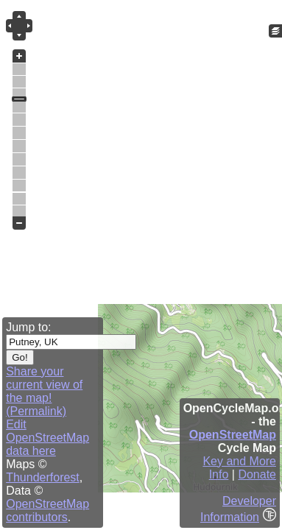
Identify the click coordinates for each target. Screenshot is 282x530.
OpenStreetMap (232, 434)
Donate (257, 474)
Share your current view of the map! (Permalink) (44, 391)
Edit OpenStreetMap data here (47, 437)
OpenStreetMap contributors (47, 510)
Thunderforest (43, 477)
